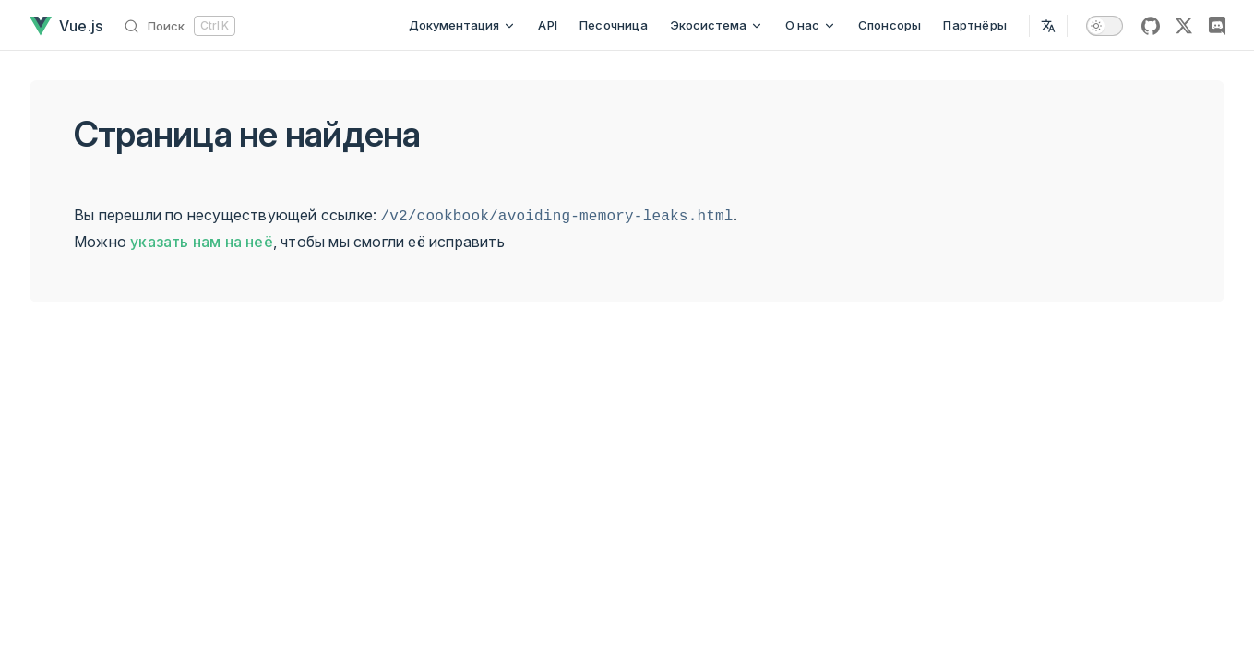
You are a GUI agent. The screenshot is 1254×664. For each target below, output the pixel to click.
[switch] (1104, 26)
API (547, 25)
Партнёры (975, 25)
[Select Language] (1048, 25)
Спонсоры (890, 25)
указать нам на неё (201, 241)
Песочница (613, 25)
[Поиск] (180, 25)
